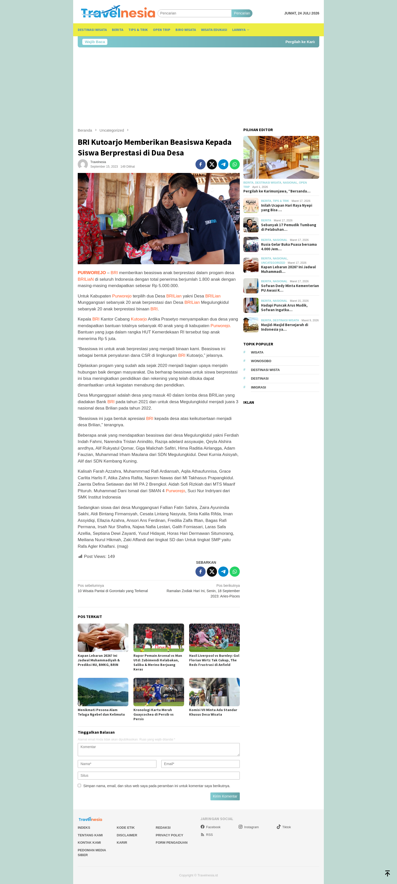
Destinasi (259, 378)
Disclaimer (127, 835)
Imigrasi (258, 387)
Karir (122, 842)
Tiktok (283, 827)
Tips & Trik (281, 200)
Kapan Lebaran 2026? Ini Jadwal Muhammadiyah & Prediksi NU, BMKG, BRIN (99, 660)
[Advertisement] (198, 87)
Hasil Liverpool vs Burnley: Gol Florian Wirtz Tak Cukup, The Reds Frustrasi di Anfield (214, 660)
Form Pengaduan (172, 842)
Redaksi (163, 827)
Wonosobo (261, 361)
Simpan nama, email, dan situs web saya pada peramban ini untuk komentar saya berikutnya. (156, 786)
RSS (206, 835)
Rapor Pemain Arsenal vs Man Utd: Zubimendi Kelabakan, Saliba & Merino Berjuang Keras (157, 662)
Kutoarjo (139, 319)
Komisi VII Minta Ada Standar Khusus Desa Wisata (213, 712)
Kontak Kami (89, 842)
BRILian (174, 296)
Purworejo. (220, 325)
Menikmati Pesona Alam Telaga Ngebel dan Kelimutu (101, 712)
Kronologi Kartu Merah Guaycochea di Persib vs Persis (153, 714)
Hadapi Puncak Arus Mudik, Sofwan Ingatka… (284, 307)
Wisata (257, 352)
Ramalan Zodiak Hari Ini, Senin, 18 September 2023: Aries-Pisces (201, 590)
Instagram (248, 827)
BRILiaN (86, 279)
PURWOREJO (92, 272)
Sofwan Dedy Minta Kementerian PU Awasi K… (290, 288)
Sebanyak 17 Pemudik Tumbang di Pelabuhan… (288, 227)
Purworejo (122, 296)
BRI (114, 272)
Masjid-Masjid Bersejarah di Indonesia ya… (284, 327)
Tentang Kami (90, 835)
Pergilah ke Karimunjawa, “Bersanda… (276, 191)
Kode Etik (126, 827)
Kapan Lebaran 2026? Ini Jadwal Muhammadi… (288, 269)
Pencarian (242, 13)
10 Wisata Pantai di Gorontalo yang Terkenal (116, 588)
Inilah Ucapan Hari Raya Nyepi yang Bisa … (286, 207)
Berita (248, 182)
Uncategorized (273, 262)
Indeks (84, 827)
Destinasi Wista (265, 370)
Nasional (290, 182)
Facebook (210, 827)
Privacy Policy (169, 835)
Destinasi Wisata (268, 182)
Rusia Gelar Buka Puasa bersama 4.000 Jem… (289, 246)
